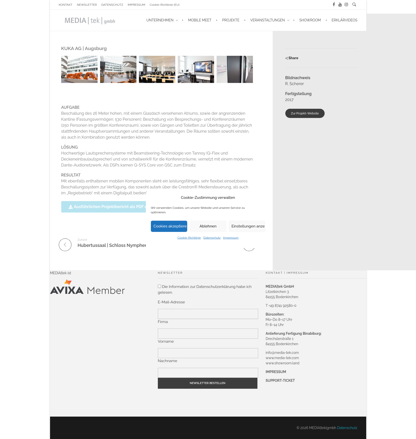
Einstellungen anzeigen (248, 226)
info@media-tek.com (282, 353)
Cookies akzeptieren (170, 226)
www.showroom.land (282, 363)
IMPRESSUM (276, 372)
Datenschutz (212, 237)
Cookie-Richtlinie (189, 237)
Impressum (230, 237)
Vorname (166, 341)
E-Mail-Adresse (171, 302)
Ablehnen (207, 226)
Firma (163, 322)
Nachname (167, 361)
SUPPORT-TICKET (280, 381)
